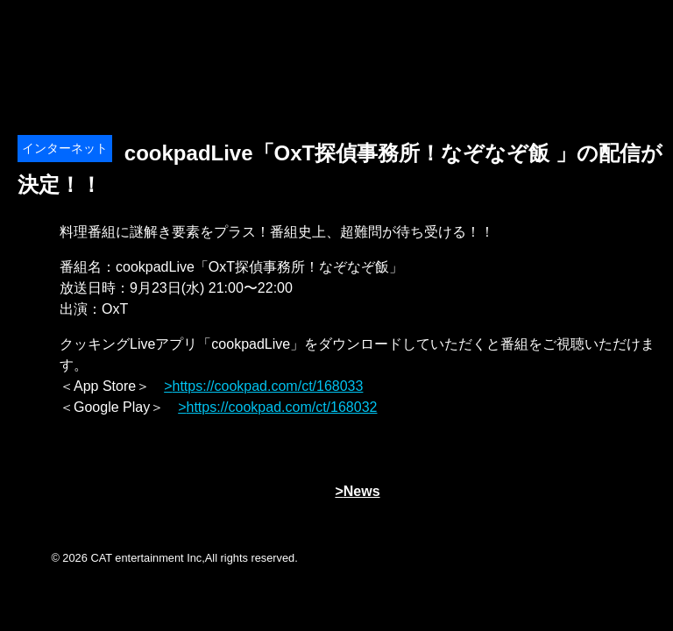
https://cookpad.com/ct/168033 (268, 386)
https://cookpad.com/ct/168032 (282, 407)
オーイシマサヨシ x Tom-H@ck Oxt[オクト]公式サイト (105, 35)
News (362, 491)
